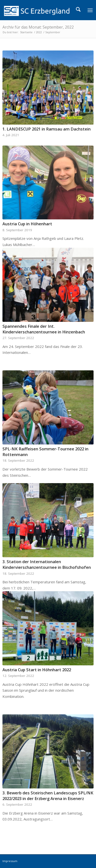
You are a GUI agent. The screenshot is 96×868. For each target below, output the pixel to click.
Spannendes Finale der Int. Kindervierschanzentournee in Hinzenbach (43, 329)
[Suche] (78, 10)
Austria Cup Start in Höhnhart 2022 (36, 669)
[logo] (38, 10)
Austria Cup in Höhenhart (27, 224)
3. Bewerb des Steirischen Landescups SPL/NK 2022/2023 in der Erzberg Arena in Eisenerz (47, 795)
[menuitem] (78, 10)
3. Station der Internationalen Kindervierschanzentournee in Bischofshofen (46, 564)
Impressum (9, 861)
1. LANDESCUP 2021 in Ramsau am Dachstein (46, 129)
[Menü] (90, 10)
